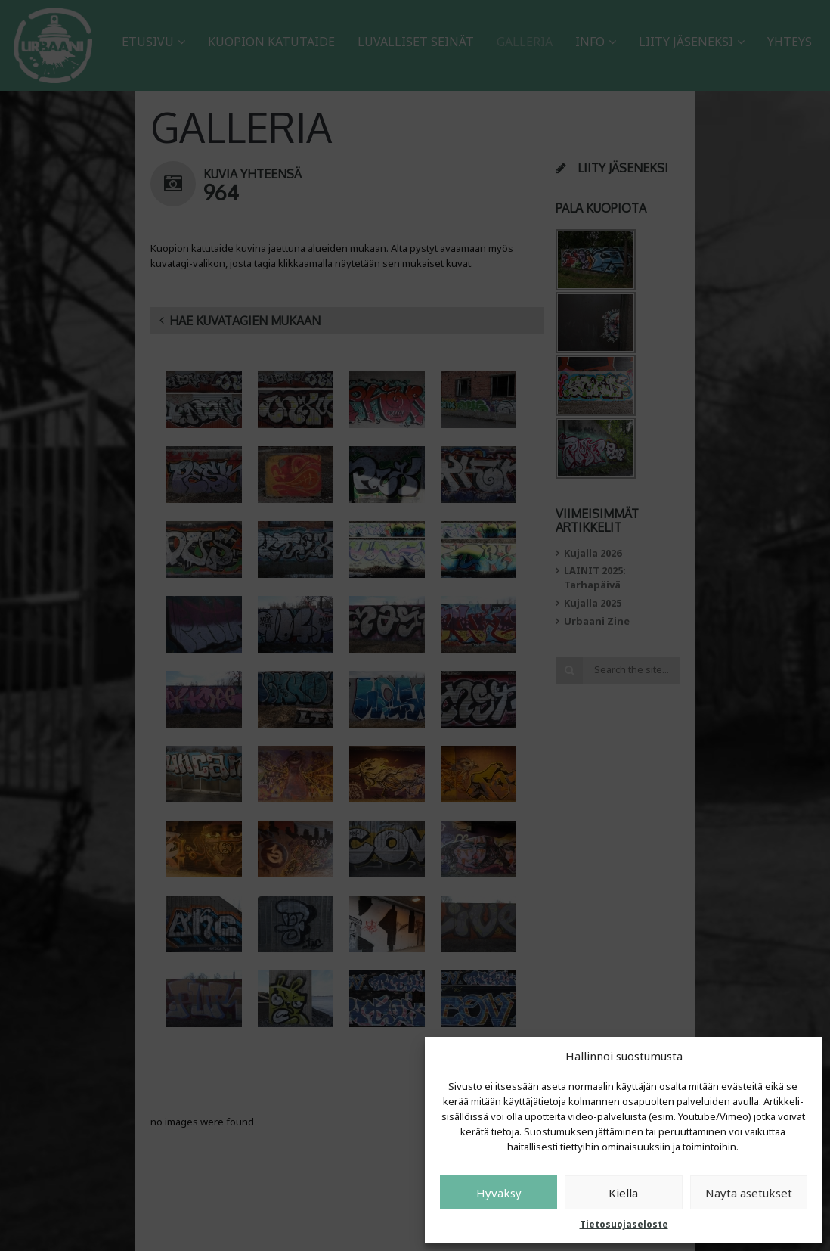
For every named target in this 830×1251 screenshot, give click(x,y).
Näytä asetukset (748, 1192)
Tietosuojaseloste (624, 1224)
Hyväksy (499, 1192)
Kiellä (623, 1192)
